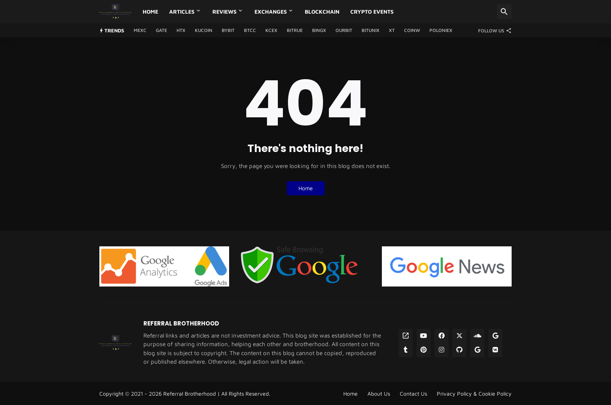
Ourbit (344, 30)
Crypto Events (372, 11)
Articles (181, 11)
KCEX (271, 30)
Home (150, 11)
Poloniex (440, 30)
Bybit (228, 30)
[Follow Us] (493, 30)
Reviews (224, 11)
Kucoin (203, 30)
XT (392, 30)
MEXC (140, 30)
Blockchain (322, 11)
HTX (181, 30)
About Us (378, 393)
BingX (319, 30)
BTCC (250, 30)
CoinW (412, 30)
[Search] (504, 11)
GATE (161, 30)
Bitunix (371, 30)
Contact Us (413, 393)
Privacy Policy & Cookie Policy (474, 393)
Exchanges (270, 11)
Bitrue (295, 30)
